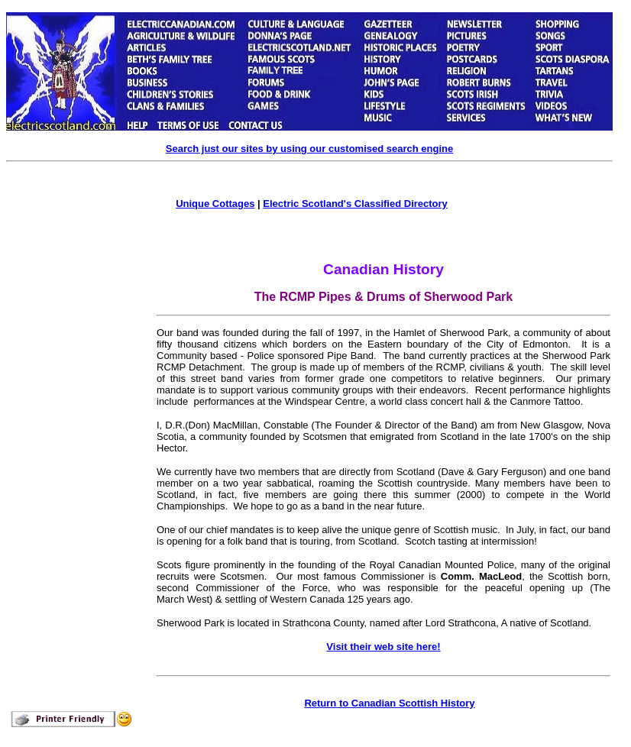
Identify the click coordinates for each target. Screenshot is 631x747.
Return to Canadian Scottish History (389, 703)
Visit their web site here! (383, 646)
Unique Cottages (215, 203)
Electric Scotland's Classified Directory (355, 203)
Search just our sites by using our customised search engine (309, 148)
